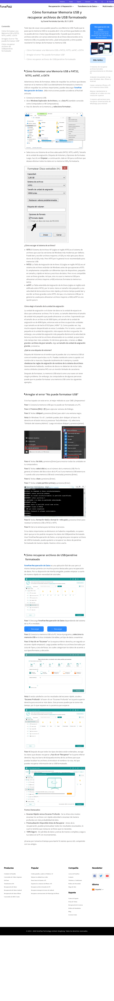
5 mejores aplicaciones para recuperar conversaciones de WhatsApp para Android (100, 101)
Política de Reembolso (74, 908)
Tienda (71, 1)
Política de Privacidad (74, 883)
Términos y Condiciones (75, 880)
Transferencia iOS (9, 883)
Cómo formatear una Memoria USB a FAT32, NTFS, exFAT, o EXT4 (10, 33)
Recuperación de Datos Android (13, 890)
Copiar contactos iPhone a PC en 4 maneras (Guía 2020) (100, 86)
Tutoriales (87, 1)
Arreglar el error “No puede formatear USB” (11, 40)
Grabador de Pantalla (10, 874)
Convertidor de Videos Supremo (13, 877)
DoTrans (6, 880)
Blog (96, 1)
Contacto (70, 877)
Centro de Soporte (73, 898)
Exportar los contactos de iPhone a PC (41, 883)
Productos (62, 1)
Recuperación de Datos (10, 887)
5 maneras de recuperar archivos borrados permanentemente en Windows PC (101, 70)
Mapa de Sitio (72, 887)
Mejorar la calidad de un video (39, 877)
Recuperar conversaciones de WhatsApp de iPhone (45, 893)
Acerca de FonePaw (73, 874)
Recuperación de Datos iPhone (12, 893)
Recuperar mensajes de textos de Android (42, 890)
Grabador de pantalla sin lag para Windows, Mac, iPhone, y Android (100, 79)
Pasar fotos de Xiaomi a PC (38, 880)
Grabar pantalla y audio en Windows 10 (42, 874)
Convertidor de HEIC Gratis (12, 897)
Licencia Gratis (72, 915)
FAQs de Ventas (72, 901)
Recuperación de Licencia (75, 905)
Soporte (79, 1)
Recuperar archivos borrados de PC (41, 887)
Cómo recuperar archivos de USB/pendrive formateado (8, 47)
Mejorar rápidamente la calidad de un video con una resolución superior (100, 93)
